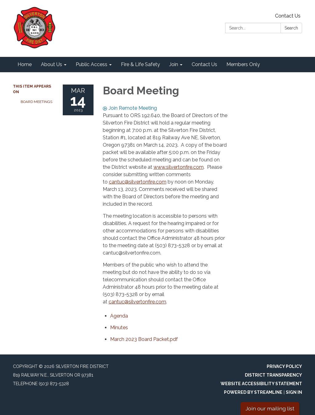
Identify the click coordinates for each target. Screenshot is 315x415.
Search (291, 28)
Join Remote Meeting (130, 108)
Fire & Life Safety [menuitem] (140, 64)
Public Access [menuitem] (91, 64)
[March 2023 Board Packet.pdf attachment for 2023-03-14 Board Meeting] (144, 339)
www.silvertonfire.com (179, 167)
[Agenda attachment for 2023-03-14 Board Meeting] (119, 316)
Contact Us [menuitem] (204, 64)
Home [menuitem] (25, 64)
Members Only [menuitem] (243, 64)
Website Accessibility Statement (261, 383)
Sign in (294, 392)
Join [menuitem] (173, 64)
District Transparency (273, 375)
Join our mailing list (269, 408)
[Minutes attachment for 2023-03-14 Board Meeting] (119, 327)
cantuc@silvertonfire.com (137, 182)
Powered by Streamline (253, 392)
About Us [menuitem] (51, 64)
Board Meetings (36, 102)
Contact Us (288, 16)
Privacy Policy (284, 366)
